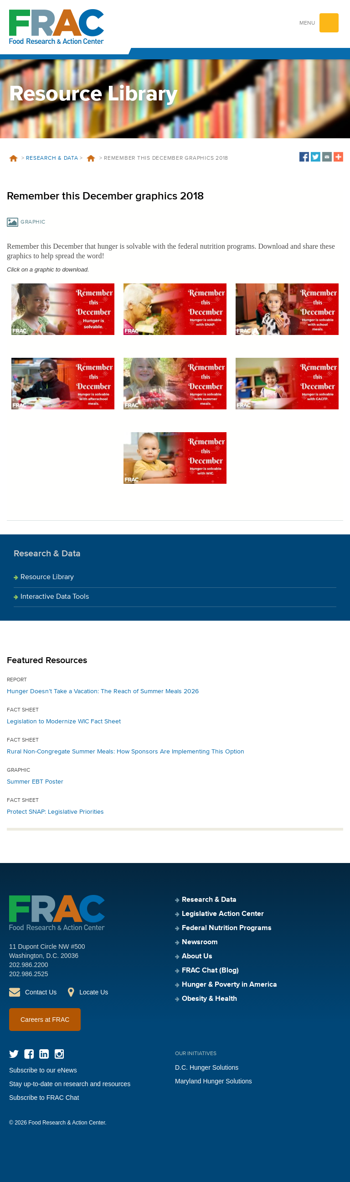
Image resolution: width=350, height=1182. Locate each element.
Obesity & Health (209, 999)
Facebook (29, 1054)
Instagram (59, 1054)
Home (13, 158)
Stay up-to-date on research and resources (69, 1084)
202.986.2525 (28, 974)
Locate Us (93, 992)
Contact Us (41, 992)
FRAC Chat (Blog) (210, 970)
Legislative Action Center (223, 914)
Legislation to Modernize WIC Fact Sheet (64, 721)
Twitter (14, 1054)
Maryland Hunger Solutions (213, 1081)
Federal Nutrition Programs (227, 928)
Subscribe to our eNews (43, 1070)
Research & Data (52, 158)
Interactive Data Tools (55, 597)
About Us (197, 956)
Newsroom (200, 942)
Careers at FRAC (45, 1019)
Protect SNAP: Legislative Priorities (55, 812)
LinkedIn (44, 1054)
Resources (91, 158)
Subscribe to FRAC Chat (44, 1097)
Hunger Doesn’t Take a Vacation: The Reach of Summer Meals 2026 (103, 691)
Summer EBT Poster (35, 782)
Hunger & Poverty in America (229, 984)
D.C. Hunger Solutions (206, 1067)
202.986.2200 (28, 964)
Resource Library (47, 577)
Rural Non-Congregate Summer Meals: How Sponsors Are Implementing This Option (125, 751)
